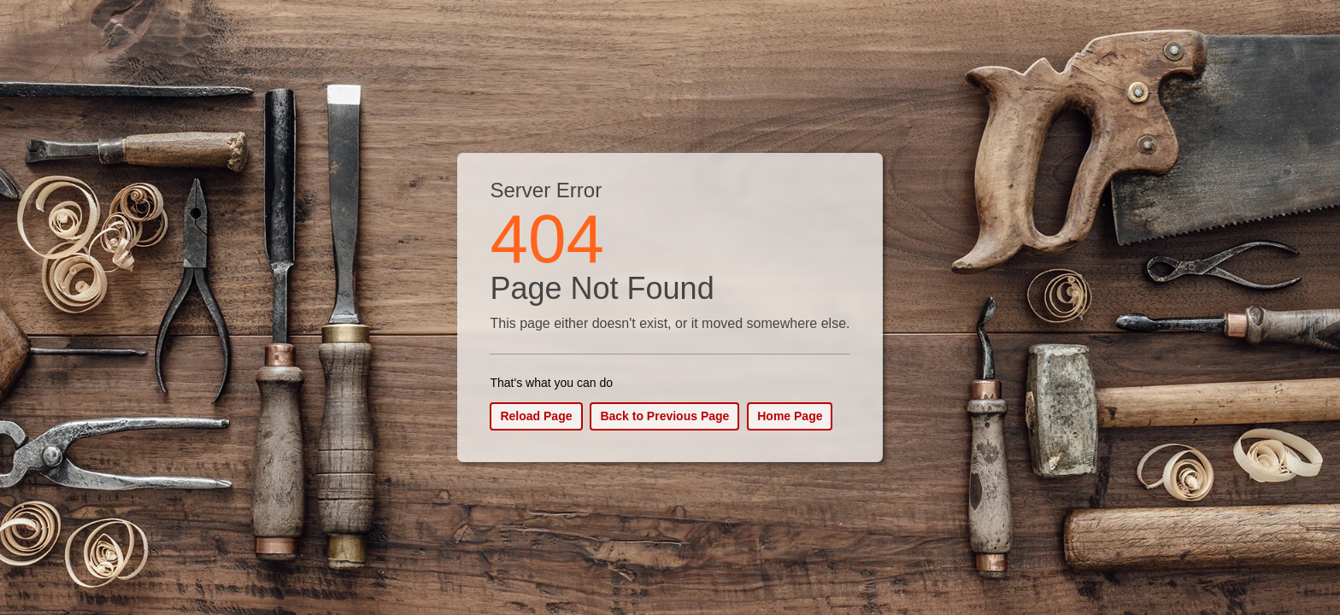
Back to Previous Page (664, 416)
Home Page (789, 416)
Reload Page (536, 416)
